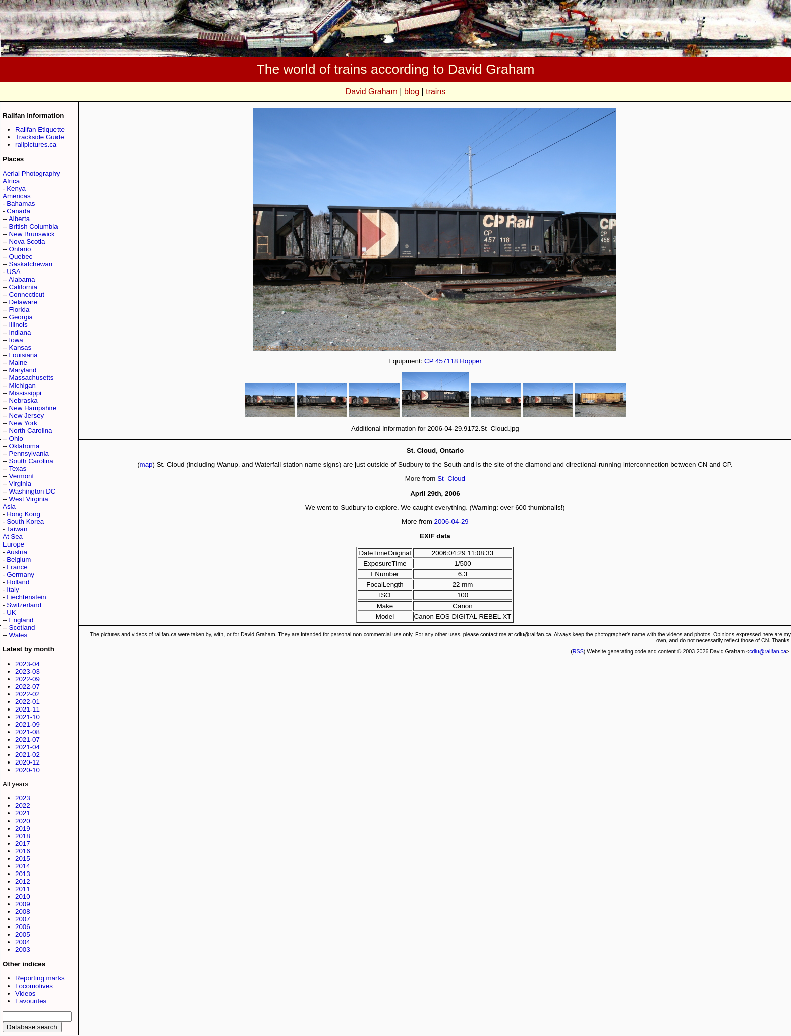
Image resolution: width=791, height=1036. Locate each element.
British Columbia (33, 226)
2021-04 (27, 747)
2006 (22, 927)
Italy (13, 589)
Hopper (471, 361)
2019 (22, 828)
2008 (22, 911)
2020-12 (27, 762)
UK (11, 612)
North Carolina (30, 430)
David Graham (372, 91)
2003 (22, 949)
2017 (22, 843)
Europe (13, 544)
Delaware (23, 302)
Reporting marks (40, 978)
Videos (25, 993)
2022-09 (27, 679)
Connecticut (26, 294)
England (21, 620)
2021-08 (27, 732)
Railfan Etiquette (40, 129)
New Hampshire (33, 408)
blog (411, 91)
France (17, 567)
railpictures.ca (35, 144)
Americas (17, 196)
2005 (22, 934)
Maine (18, 362)
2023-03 (27, 671)
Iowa (16, 340)
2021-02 (27, 754)
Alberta (19, 219)
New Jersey (26, 415)
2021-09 (27, 724)
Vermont (21, 476)
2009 (22, 904)
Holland (18, 582)
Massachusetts (31, 377)
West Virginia (28, 499)
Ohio (16, 438)
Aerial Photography (31, 173)
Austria (16, 552)
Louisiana (23, 355)
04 (455, 521)
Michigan (22, 385)
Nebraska (23, 400)
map (146, 464)
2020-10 (27, 770)
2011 (22, 889)
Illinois (18, 325)
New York (23, 423)
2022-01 (27, 701)
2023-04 (27, 664)
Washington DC (32, 491)
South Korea (25, 521)
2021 (22, 813)
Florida (19, 309)
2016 (22, 851)
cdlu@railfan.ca (767, 651)
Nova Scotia (27, 241)
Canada (18, 211)
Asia (9, 506)
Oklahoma (24, 446)
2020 (22, 821)
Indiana (20, 332)
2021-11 (27, 709)
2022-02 (27, 694)
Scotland (22, 627)
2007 (22, 919)
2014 (22, 866)
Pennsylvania (29, 453)
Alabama (22, 279)
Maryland (23, 370)
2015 (22, 858)
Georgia (21, 317)
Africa (11, 181)
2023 (22, 798)
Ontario (20, 249)
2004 (22, 942)
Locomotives (34, 986)
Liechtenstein (26, 597)
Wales (18, 635)
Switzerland (24, 605)
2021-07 (27, 739)
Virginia (20, 483)
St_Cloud (451, 478)
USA (13, 272)
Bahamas (21, 203)
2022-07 (27, 686)
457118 (446, 361)
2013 (22, 874)
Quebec (21, 256)
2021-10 (27, 717)
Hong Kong (23, 514)
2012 (22, 881)
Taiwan (17, 529)
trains (435, 91)
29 (465, 521)
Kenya (16, 188)
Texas (17, 468)
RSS (578, 651)
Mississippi (25, 393)
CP (428, 361)
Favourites (30, 1001)
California (23, 287)
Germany (20, 574)
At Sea (13, 536)
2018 (22, 836)
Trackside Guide (39, 137)
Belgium (19, 559)
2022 (22, 805)
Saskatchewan (31, 264)
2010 (22, 896)
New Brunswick (32, 234)
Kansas (20, 347)
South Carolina (31, 461)
